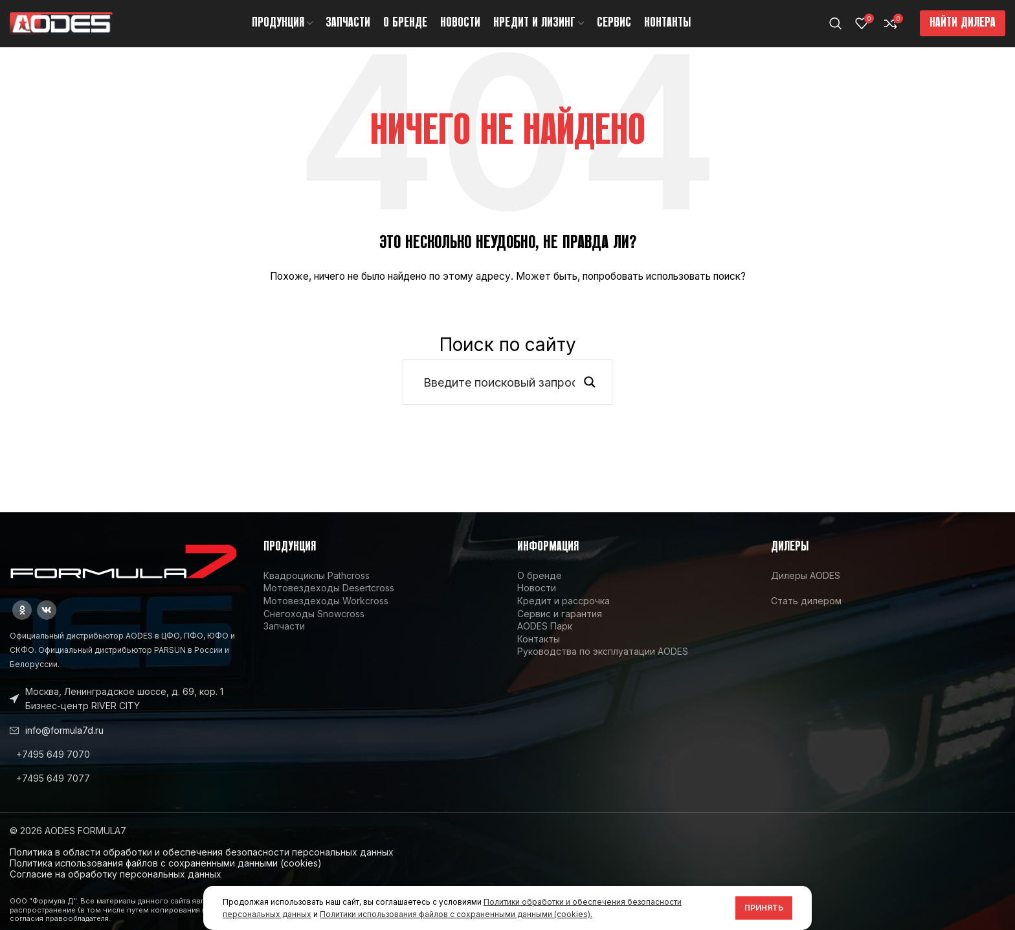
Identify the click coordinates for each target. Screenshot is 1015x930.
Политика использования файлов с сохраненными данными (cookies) (166, 873)
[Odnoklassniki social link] (22, 621)
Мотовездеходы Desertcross (328, 599)
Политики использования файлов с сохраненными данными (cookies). (456, 914)
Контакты (538, 649)
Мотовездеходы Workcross (325, 611)
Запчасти (284, 636)
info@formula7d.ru (64, 741)
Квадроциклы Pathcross (316, 586)
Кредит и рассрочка (563, 611)
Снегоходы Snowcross (313, 624)
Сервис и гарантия (559, 624)
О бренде (539, 586)
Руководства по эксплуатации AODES (602, 662)
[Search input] (499, 393)
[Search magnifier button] (590, 393)
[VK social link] (46, 621)
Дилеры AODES (805, 586)
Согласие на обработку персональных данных (115, 884)
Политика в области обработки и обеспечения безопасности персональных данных (202, 863)
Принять (763, 908)
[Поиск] (836, 29)
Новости (536, 599)
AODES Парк (544, 636)
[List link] (127, 765)
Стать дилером (806, 611)
